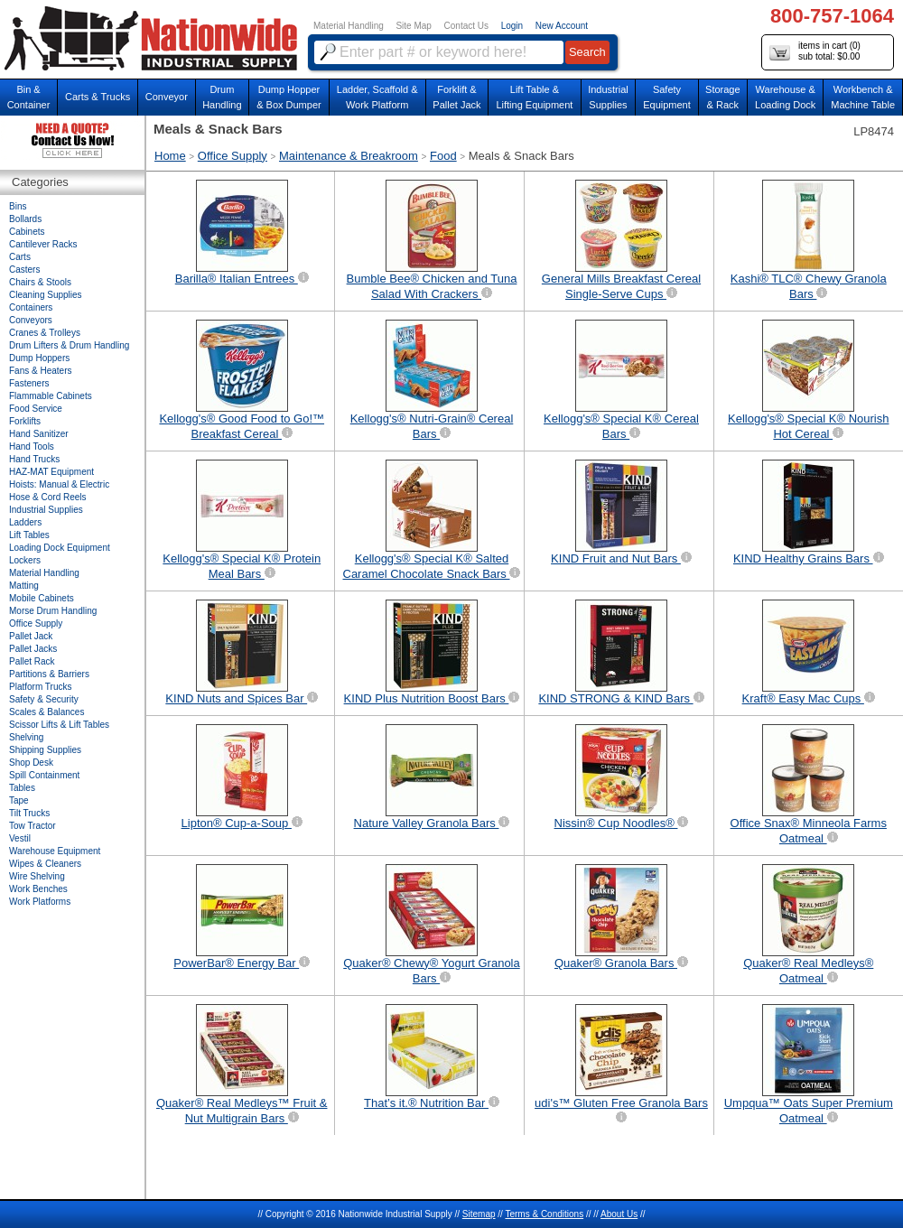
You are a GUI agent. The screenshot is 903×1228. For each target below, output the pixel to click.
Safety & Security (44, 699)
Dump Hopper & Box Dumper (288, 97)
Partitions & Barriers (49, 674)
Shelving (26, 737)
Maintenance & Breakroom (348, 156)
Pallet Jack (30, 636)
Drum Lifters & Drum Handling (69, 345)
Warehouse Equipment (54, 851)
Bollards (25, 219)
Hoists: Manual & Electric (59, 484)
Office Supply (232, 156)
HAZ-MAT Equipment (51, 472)
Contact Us (466, 26)
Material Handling (348, 26)
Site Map (413, 26)
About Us (619, 1214)
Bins (17, 206)
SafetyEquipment (667, 97)
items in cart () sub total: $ (815, 52)
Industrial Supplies (46, 510)
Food (443, 156)
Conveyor (166, 96)
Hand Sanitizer (39, 434)
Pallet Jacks (33, 649)
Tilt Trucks (29, 813)
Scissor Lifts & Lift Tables (59, 725)
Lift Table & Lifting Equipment (534, 97)
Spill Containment (44, 775)
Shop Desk (31, 763)
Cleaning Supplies (45, 295)
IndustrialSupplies (608, 97)
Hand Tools (31, 446)
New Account (561, 26)
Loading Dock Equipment (59, 548)
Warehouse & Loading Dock (785, 97)
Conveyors (30, 320)
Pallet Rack (32, 661)
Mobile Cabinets (41, 598)
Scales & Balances (46, 712)
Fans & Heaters (40, 371)
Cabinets (26, 232)
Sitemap (479, 1214)
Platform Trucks (40, 687)
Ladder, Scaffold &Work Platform (377, 97)
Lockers (25, 560)
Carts (20, 257)
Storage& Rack (722, 97)
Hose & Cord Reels (48, 497)
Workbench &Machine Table (863, 97)
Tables (22, 788)
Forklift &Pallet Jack (456, 97)
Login (512, 26)
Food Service (35, 409)
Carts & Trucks (97, 96)
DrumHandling (221, 97)
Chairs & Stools (40, 282)
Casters (24, 269)
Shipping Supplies (45, 750)
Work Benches (38, 889)
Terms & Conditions (544, 1214)
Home (170, 156)
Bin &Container (29, 97)
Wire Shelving (37, 876)
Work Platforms (39, 902)
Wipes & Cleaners (45, 864)
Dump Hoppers (39, 358)
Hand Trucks (34, 459)
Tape (19, 800)
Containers (30, 307)
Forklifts (25, 421)
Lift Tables (29, 535)
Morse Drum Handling (53, 611)
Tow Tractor (32, 826)
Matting (24, 586)
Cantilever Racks (43, 244)
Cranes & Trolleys (44, 333)
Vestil (20, 838)
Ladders (25, 522)
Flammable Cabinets (50, 396)
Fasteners (29, 383)
